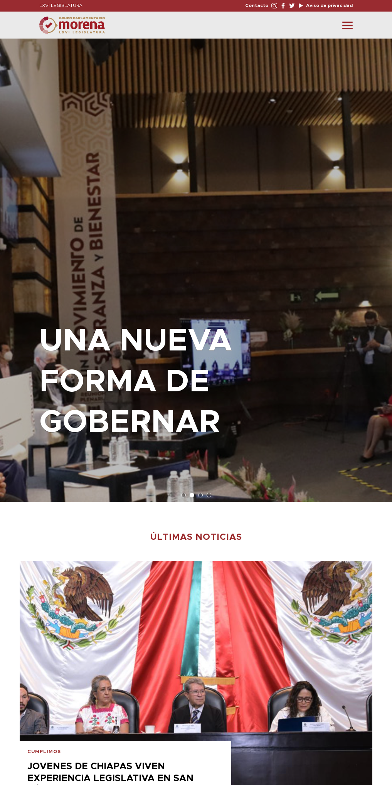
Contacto (256, 5)
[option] (196, 266)
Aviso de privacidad (329, 5)
